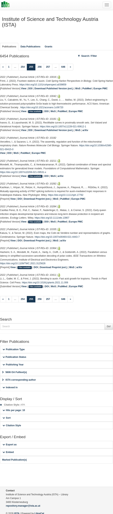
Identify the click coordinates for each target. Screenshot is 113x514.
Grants (48, 46)
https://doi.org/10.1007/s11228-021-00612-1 (63, 126)
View (23, 88)
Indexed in (10, 387)
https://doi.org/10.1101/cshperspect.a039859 (42, 84)
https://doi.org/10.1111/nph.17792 (65, 195)
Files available (35, 112)
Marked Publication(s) (14, 459)
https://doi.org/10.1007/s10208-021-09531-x (23, 172)
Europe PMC (101, 88)
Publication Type (14, 349)
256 (39, 67)
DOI (30, 88)
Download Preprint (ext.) (37, 199)
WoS (78, 88)
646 (63, 67)
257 (48, 67)
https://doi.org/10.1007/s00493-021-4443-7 (57, 237)
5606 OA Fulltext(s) (14, 372)
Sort (7, 418)
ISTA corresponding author (19, 379)
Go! (109, 326)
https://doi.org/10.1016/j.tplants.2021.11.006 (45, 282)
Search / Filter (87, 56)
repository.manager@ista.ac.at (23, 505)
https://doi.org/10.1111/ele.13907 (52, 217)
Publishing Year (13, 364)
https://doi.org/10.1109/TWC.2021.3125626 (23, 263)
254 (23, 67)
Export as (10, 444)
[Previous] (3, 67)
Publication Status (14, 357)
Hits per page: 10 (14, 410)
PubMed (86, 88)
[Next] (70, 67)
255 (32, 66)
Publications (9, 46)
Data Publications (30, 46)
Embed (8, 452)
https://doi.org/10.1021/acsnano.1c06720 (41, 107)
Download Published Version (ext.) (53, 88)
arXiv (85, 130)
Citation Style (12, 425)
